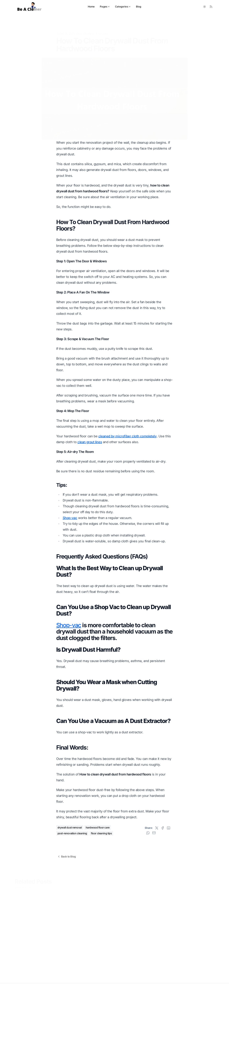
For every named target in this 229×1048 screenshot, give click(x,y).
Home (91, 6)
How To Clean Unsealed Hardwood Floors (37, 949)
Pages (105, 6)
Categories (123, 6)
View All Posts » (24, 886)
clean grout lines (89, 442)
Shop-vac (70, 518)
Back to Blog (66, 856)
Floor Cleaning (84, 28)
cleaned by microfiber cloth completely (127, 436)
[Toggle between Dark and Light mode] (204, 6)
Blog (138, 6)
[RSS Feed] (211, 6)
